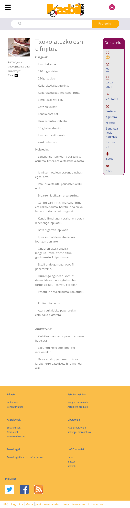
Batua (109, 158)
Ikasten (71, 461)
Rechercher (105, 23)
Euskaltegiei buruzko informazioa (25, 457)
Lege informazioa (74, 504)
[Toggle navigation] (7, 7)
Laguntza (17, 504)
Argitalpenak (13, 419)
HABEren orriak (76, 449)
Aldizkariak (12, 432)
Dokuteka (12, 402)
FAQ (6, 504)
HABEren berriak (16, 436)
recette (110, 123)
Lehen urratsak (15, 406)
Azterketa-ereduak (78, 406)
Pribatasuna (95, 504)
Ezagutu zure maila (78, 402)
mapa (30, 504)
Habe (70, 457)
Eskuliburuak (13, 427)
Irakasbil (72, 466)
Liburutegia (74, 419)
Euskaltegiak (13, 449)
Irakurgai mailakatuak (79, 432)
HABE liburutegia (77, 427)
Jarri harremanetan (48, 504)
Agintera (111, 117)
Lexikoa (111, 111)
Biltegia (11, 394)
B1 (107, 57)
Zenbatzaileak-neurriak (112, 132)
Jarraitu (10, 478)
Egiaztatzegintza (76, 394)
